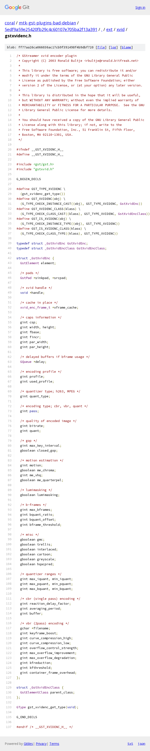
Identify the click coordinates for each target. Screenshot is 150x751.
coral (10, 23)
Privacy (41, 743)
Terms (54, 743)
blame (126, 47)
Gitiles (28, 743)
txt (130, 743)
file (101, 47)
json (141, 743)
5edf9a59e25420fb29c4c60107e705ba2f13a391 (51, 29)
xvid (121, 29)
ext (109, 29)
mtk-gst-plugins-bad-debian (47, 23)
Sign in (140, 7)
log (113, 47)
